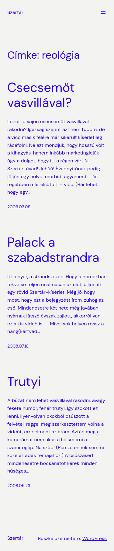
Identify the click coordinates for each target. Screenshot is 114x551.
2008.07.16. (18, 346)
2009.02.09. (19, 207)
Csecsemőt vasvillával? (41, 95)
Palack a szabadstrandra (53, 250)
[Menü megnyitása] (103, 12)
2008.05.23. (19, 485)
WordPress (94, 538)
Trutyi (24, 381)
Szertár (15, 12)
